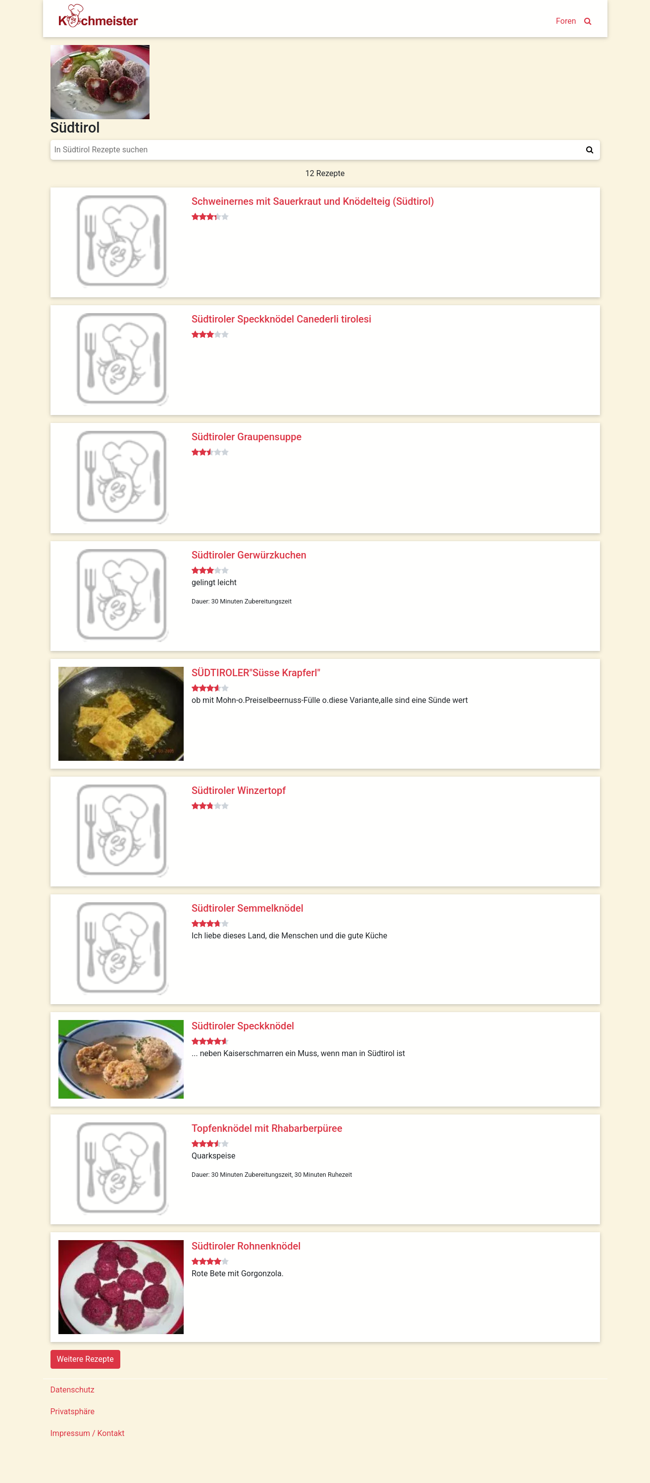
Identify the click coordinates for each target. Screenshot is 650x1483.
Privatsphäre (72, 1411)
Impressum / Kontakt (87, 1433)
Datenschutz (72, 1389)
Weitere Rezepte (85, 1359)
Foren (566, 21)
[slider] (210, 217)
